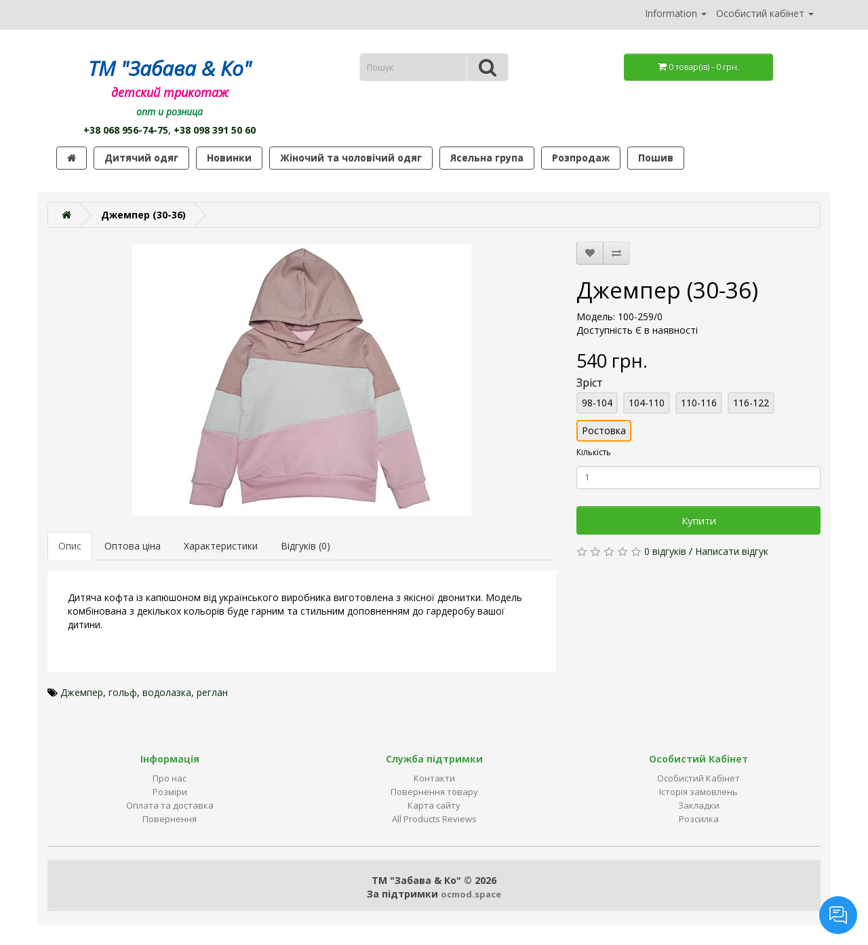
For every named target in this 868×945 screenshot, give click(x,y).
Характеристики (221, 545)
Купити (699, 520)
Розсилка (699, 819)
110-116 (699, 402)
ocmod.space (471, 894)
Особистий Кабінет (698, 778)
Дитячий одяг (141, 157)
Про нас (169, 778)
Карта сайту (434, 805)
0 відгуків (665, 551)
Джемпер (81, 692)
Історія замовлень (698, 792)
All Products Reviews (434, 819)
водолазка (166, 692)
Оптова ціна (132, 545)
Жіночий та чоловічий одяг (351, 157)
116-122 (751, 402)
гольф (122, 692)
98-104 (597, 402)
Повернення (169, 819)
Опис (69, 545)
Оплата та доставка (170, 805)
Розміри (170, 792)
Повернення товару (434, 792)
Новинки (229, 157)
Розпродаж (581, 157)
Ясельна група (487, 157)
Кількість (593, 452)
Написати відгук (731, 551)
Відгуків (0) (305, 545)
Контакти (434, 778)
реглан (212, 692)
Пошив (655, 157)
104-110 (647, 402)
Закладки (698, 805)
